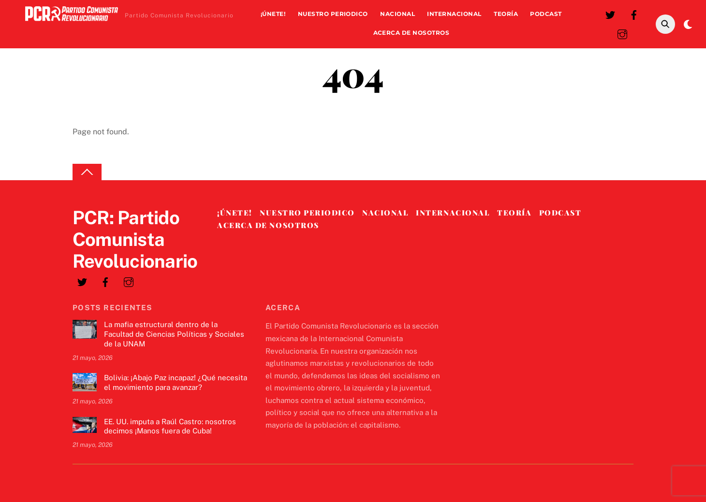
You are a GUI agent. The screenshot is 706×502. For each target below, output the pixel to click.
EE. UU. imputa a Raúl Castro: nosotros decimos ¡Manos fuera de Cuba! (170, 426)
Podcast (545, 13)
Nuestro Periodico (333, 13)
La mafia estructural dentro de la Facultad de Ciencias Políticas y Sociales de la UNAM (174, 334)
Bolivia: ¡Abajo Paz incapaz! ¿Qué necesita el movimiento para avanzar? (175, 382)
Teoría (506, 13)
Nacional (397, 13)
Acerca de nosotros (411, 32)
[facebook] (634, 13)
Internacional (454, 13)
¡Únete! (273, 13)
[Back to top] (87, 172)
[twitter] (610, 13)
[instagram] (622, 33)
